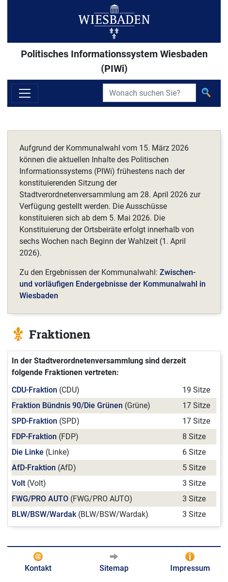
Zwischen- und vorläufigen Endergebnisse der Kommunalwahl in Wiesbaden (112, 284)
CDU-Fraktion (34, 389)
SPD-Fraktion (34, 421)
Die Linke (28, 452)
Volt (18, 483)
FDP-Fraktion (34, 436)
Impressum (190, 568)
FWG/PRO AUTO (40, 498)
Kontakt (38, 568)
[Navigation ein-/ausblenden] (24, 93)
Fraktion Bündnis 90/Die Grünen (67, 405)
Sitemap (114, 568)
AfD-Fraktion (34, 467)
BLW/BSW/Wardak (44, 514)
